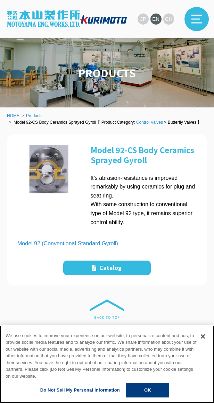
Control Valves (149, 122)
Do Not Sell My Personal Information (80, 390)
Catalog (107, 267)
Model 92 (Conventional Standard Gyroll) (67, 243)
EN (156, 19)
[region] (107, 364)
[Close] (203, 336)
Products (34, 115)
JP (143, 19)
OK (147, 390)
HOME (13, 115)
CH (169, 19)
